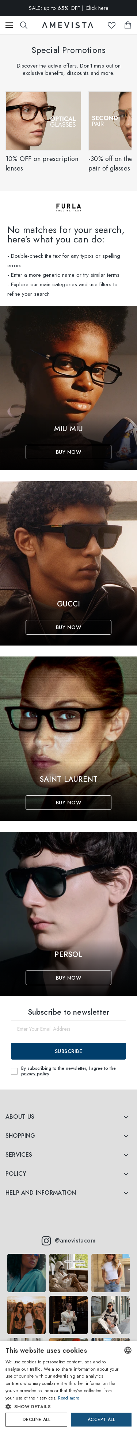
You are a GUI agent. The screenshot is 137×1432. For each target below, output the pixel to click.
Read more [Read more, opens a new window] (68, 1398)
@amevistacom (68, 1240)
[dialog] (68, 1386)
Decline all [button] (36, 1419)
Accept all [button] (101, 1419)
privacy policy (35, 1074)
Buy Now (68, 452)
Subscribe (69, 1051)
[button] (62, 1407)
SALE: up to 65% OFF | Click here (69, 8)
